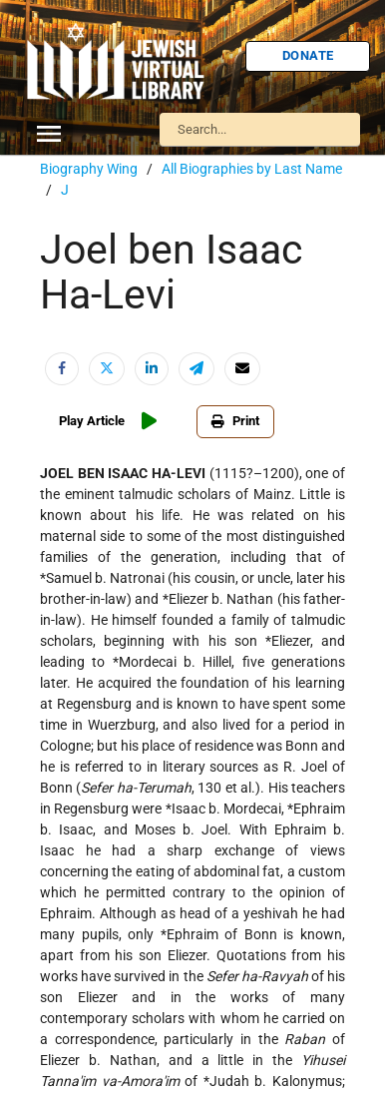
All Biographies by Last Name (252, 169)
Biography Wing (89, 169)
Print (235, 420)
